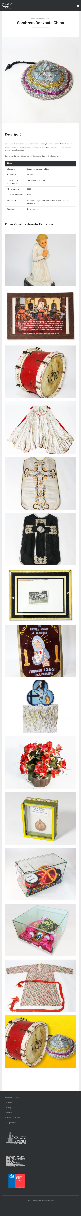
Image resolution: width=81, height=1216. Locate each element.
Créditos (8, 1112)
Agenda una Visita (12, 1097)
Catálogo (8, 1107)
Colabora (8, 1102)
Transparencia (10, 1122)
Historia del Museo (12, 1117)
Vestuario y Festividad (40, 18)
